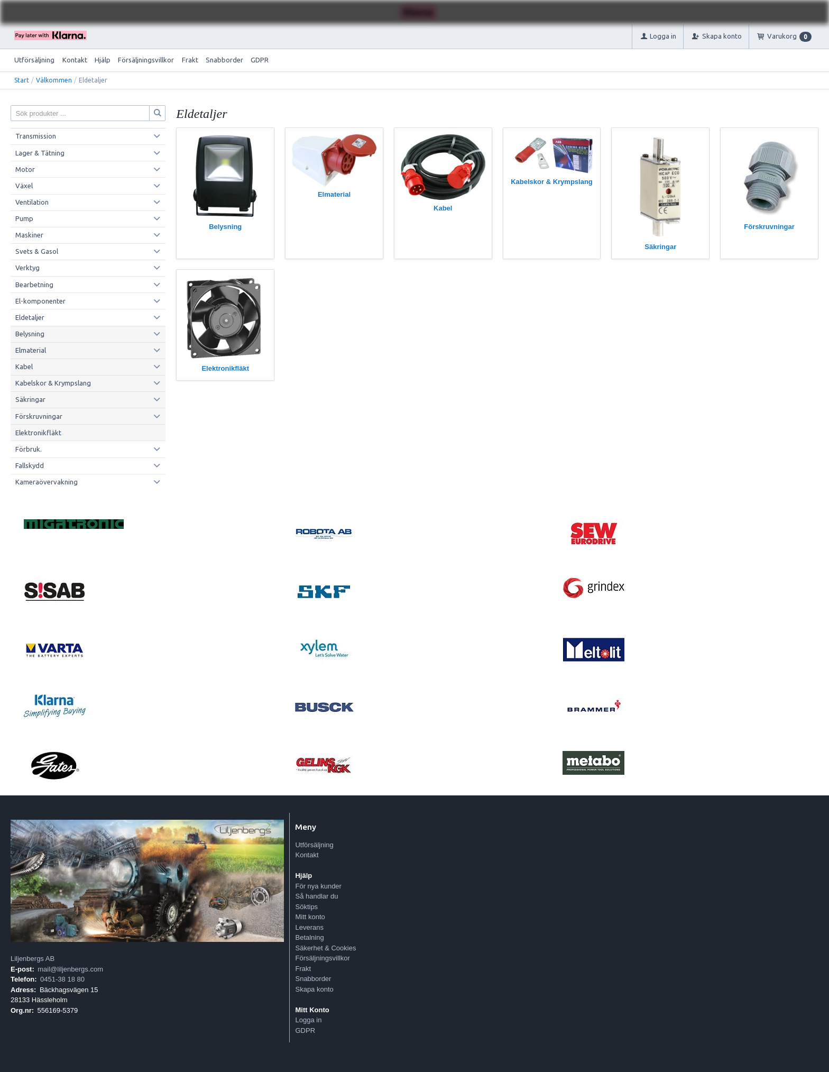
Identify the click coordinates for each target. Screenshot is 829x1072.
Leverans (309, 927)
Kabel (24, 366)
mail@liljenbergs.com (70, 969)
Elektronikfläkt (38, 432)
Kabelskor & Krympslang (53, 383)
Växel (24, 185)
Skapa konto (314, 989)
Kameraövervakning (46, 481)
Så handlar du (316, 896)
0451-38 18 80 (62, 979)
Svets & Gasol (36, 251)
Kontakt (74, 59)
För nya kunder (318, 886)
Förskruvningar (38, 416)
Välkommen (54, 80)
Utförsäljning (34, 59)
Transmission (35, 136)
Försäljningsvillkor (146, 59)
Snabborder (224, 59)
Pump (24, 218)
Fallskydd (29, 465)
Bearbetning (34, 284)
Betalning (309, 937)
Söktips (306, 907)
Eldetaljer (29, 317)
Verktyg (27, 267)
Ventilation (32, 202)
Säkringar (30, 399)
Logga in (308, 1020)
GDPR (260, 59)
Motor (25, 169)
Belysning (29, 333)
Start (21, 80)
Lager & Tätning (40, 153)
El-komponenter (40, 301)
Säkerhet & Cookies (325, 948)
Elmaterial (30, 350)
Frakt (190, 59)
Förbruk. (28, 449)
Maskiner (29, 235)
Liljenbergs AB (32, 959)
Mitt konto (310, 917)
